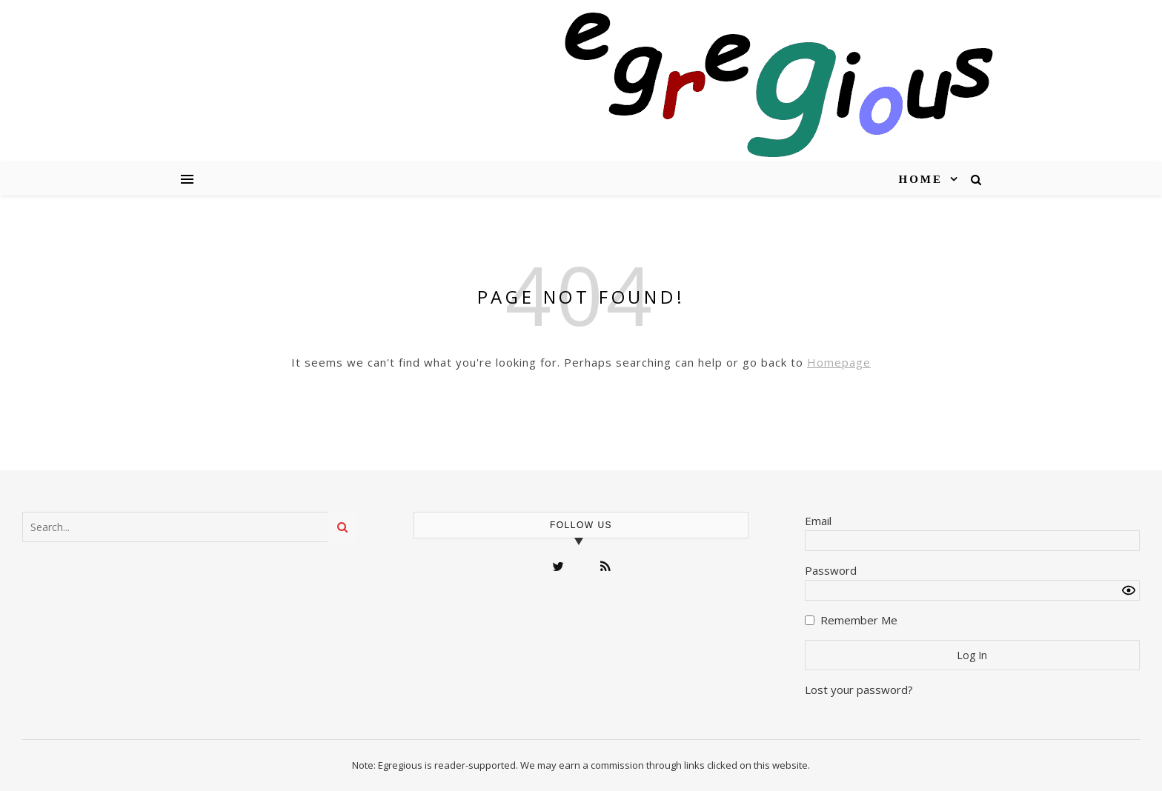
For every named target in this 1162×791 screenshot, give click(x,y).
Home (921, 179)
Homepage (839, 362)
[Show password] (1128, 590)
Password (831, 570)
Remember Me (858, 620)
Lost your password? (859, 689)
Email (818, 520)
